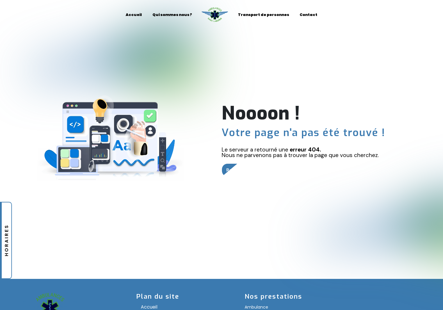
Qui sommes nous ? (172, 14)
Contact (308, 14)
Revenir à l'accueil (247, 170)
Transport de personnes (263, 14)
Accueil (134, 14)
